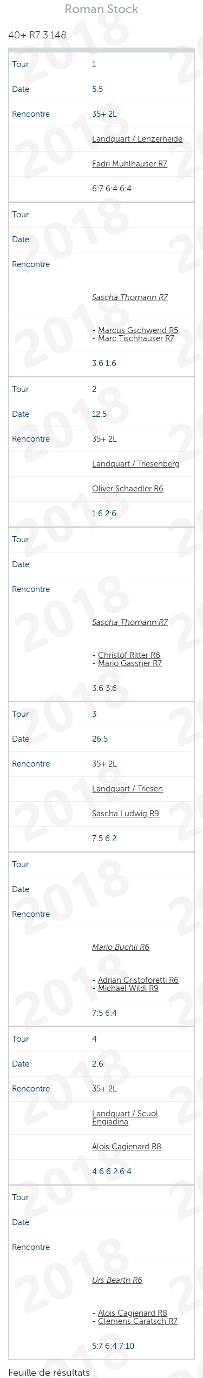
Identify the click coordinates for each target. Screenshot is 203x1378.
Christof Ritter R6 (129, 655)
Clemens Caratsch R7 (138, 1321)
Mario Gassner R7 (130, 663)
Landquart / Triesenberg (136, 464)
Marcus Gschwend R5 (138, 330)
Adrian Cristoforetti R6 (138, 980)
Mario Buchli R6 (120, 947)
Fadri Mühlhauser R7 (129, 163)
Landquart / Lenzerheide (137, 139)
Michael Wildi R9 (128, 988)
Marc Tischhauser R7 (136, 338)
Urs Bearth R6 (117, 1280)
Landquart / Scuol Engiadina (125, 1117)
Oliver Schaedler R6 (127, 488)
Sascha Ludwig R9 (125, 813)
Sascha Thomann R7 (130, 297)
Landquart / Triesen (127, 788)
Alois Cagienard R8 (126, 1146)
